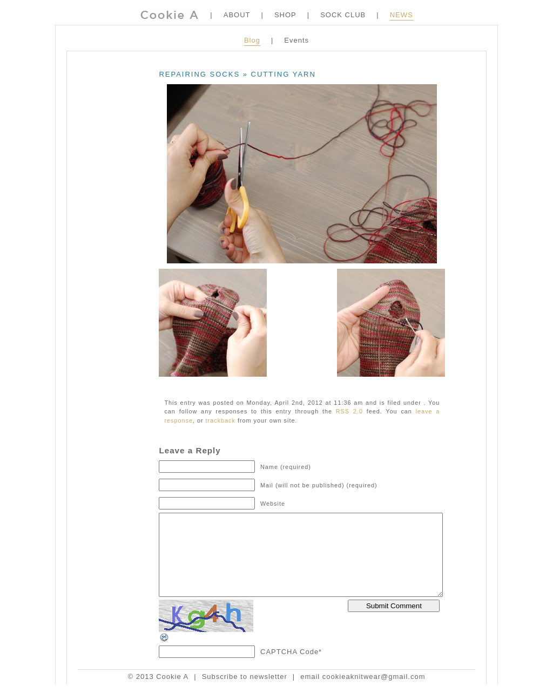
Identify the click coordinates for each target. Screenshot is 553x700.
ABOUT (237, 15)
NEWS (401, 15)
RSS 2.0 (349, 411)
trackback (220, 420)
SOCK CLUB (343, 15)
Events (296, 40)
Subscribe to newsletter (244, 693)
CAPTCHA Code (289, 668)
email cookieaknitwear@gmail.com (362, 693)
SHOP (285, 15)
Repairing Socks (199, 74)
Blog (252, 40)
